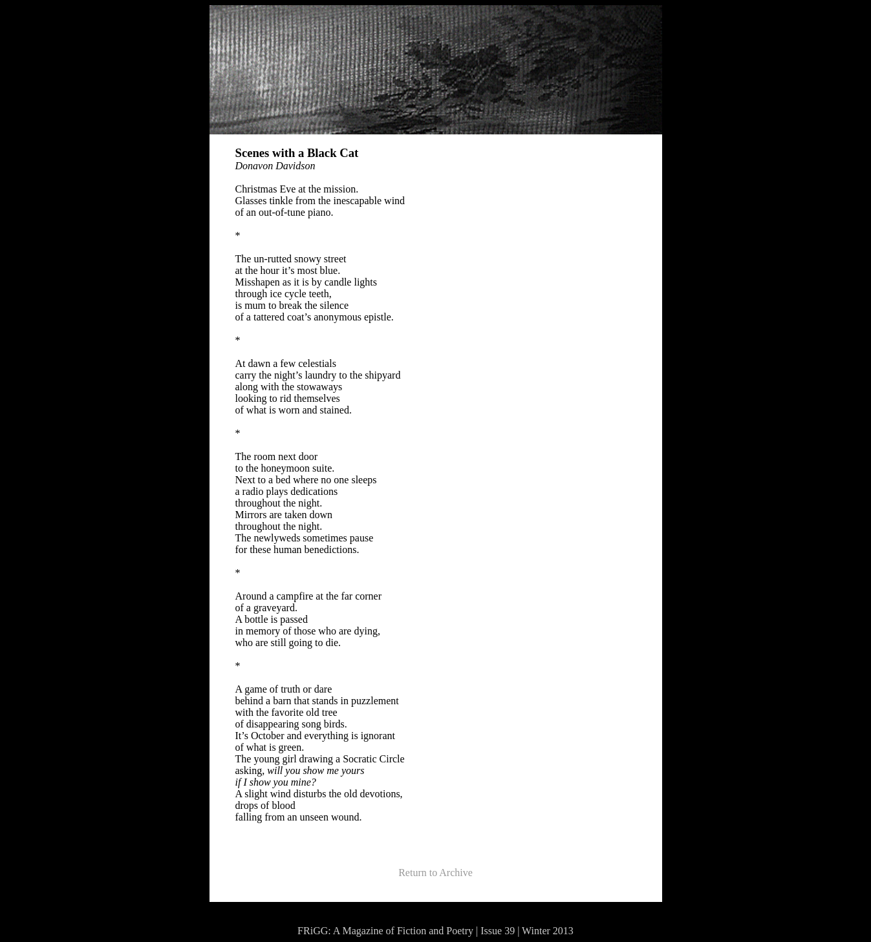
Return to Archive (435, 872)
